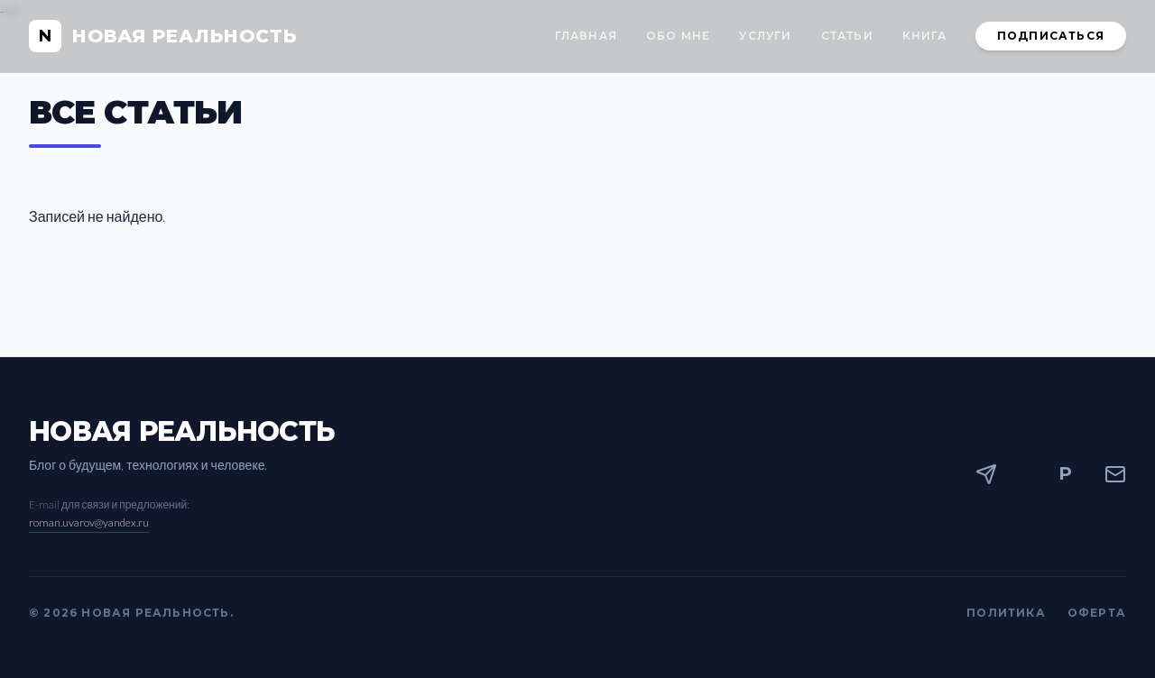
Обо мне (678, 35)
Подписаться (1050, 35)
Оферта (1096, 612)
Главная (586, 35)
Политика (1006, 612)
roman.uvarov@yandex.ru (89, 522)
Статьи (847, 35)
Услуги (765, 35)
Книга (924, 35)
